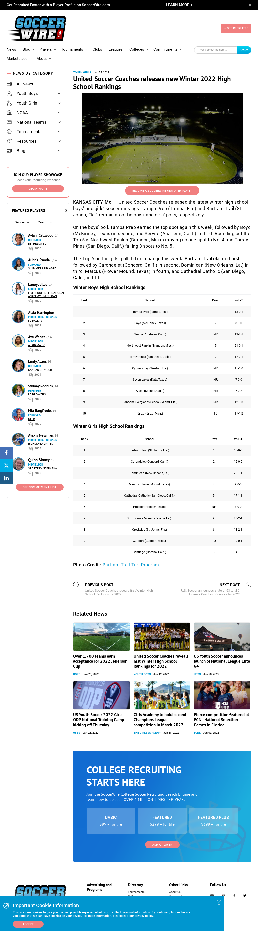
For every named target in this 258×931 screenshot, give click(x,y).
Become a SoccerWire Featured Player (162, 190)
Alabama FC (36, 345)
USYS (197, 674)
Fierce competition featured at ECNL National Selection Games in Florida (221, 720)
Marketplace (17, 59)
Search (244, 50)
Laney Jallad (38, 284)
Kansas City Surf (40, 370)
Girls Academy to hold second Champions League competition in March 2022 (160, 720)
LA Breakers (37, 394)
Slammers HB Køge (42, 268)
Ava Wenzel (38, 336)
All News (20, 83)
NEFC (31, 419)
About (42, 59)
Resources (22, 141)
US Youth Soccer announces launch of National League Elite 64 (222, 661)
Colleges (136, 49)
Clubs (97, 49)
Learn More (38, 188)
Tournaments (72, 49)
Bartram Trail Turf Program (131, 564)
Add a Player (162, 844)
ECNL (197, 732)
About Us (175, 892)
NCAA (17, 112)
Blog (26, 49)
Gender (20, 222)
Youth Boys (22, 93)
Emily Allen (37, 361)
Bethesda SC (37, 243)
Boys (76, 674)
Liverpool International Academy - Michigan (46, 294)
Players (45, 49)
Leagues (116, 49)
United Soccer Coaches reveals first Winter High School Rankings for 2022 (161, 661)
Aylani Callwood (41, 235)
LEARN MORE (177, 5)
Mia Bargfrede (40, 410)
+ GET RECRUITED (236, 28)
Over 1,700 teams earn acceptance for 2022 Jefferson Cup (100, 661)
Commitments (165, 49)
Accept (28, 924)
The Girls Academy (147, 732)
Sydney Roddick (41, 386)
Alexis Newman (41, 435)
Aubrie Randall (40, 259)
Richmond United (40, 443)
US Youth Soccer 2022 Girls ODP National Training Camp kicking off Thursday (98, 720)
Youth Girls (22, 103)
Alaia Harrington (41, 312)
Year (41, 222)
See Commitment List (40, 487)
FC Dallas (35, 320)
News (11, 49)
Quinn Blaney (39, 459)
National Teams (26, 122)
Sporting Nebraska (42, 468)
